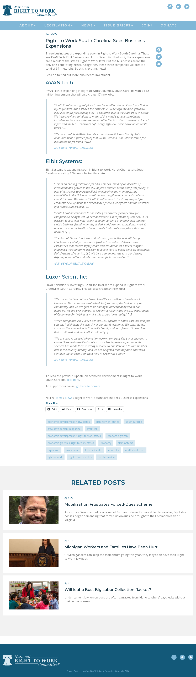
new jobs (113, 458)
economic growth (118, 444)
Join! (147, 30)
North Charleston (134, 458)
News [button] (88, 30)
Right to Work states (80, 465)
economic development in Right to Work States (74, 444)
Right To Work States (107, 430)
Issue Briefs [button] (118, 30)
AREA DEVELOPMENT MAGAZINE (73, 157)
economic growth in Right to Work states (71, 451)
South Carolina (134, 430)
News (68, 406)
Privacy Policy (73, 671)
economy (105, 451)
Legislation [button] (58, 30)
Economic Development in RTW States (69, 430)
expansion (53, 458)
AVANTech (92, 437)
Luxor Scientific (93, 458)
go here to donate (87, 395)
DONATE (169, 30)
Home (58, 406)
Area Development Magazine (64, 437)
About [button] (27, 30)
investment (72, 458)
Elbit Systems (125, 451)
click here (73, 388)
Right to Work (55, 465)
